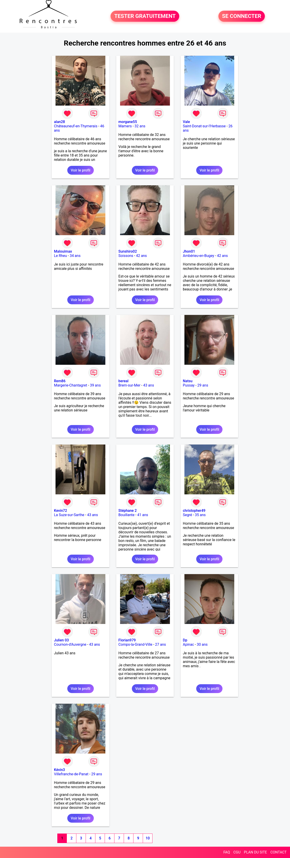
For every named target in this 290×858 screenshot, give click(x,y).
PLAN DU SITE (255, 852)
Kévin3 (59, 770)
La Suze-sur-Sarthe (69, 515)
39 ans (95, 385)
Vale (186, 122)
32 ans (140, 126)
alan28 (59, 122)
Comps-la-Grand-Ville (135, 644)
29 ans (202, 385)
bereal (123, 381)
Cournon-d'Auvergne (70, 644)
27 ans (160, 644)
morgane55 (127, 122)
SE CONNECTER (241, 16)
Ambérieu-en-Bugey (198, 256)
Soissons (125, 256)
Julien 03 (61, 640)
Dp (185, 640)
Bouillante (126, 515)
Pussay (189, 385)
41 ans (142, 515)
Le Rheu (60, 256)
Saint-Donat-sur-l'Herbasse (204, 126)
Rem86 (59, 381)
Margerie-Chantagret (70, 385)
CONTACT (278, 852)
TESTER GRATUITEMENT (145, 16)
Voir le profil (80, 170)
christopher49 (194, 510)
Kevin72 (60, 510)
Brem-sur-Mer (129, 385)
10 (148, 838)
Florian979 (127, 640)
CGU (237, 852)
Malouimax (63, 251)
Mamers (125, 126)
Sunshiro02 (127, 251)
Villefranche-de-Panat (71, 774)
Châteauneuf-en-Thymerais (75, 126)
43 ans (148, 385)
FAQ (226, 852)
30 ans (202, 644)
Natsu (187, 381)
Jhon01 (189, 251)
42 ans (141, 256)
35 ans (200, 515)
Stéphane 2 (127, 510)
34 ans (75, 256)
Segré (187, 515)
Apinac (188, 644)
